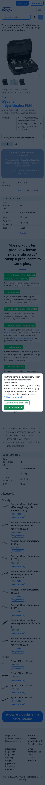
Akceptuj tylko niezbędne (16, 402)
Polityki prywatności (13, 397)
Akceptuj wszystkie (13, 407)
